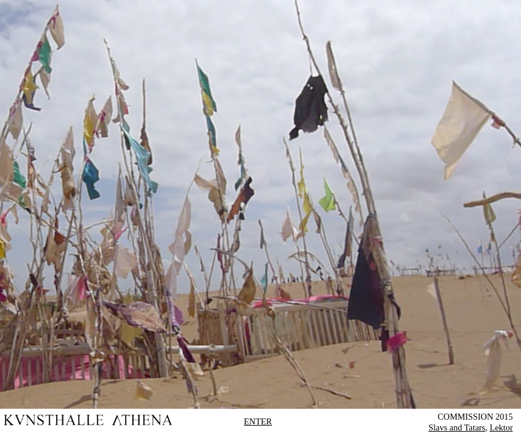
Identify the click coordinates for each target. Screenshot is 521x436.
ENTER (258, 421)
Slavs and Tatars (456, 427)
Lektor (501, 427)
